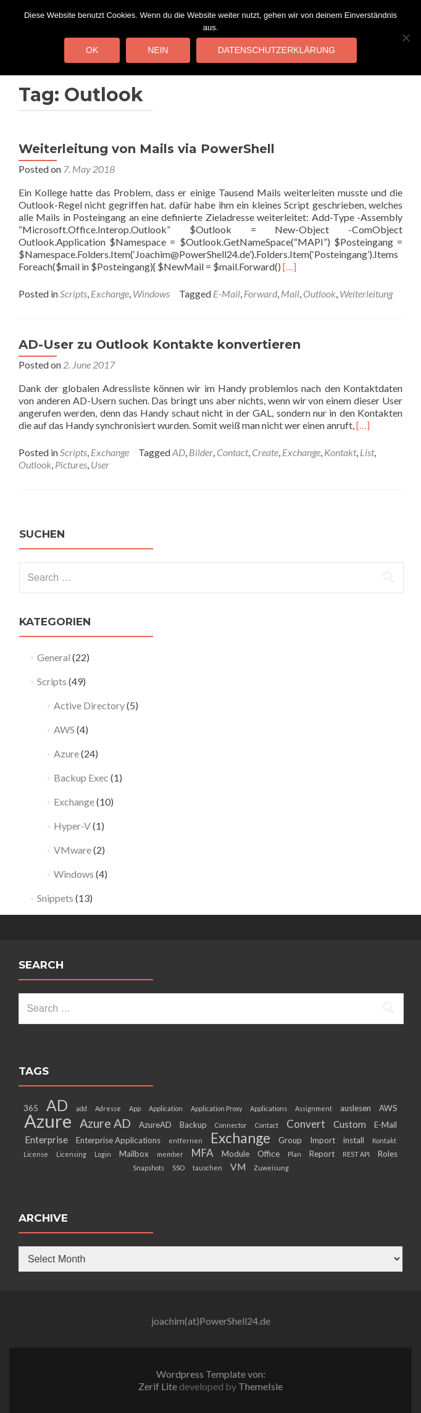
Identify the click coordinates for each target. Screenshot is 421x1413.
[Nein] (405, 37)
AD (178, 452)
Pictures (71, 464)
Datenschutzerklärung (276, 50)
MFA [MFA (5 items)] (202, 1152)
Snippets (55, 898)
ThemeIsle (260, 1386)
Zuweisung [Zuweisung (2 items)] (271, 1168)
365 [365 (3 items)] (30, 1108)
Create (265, 452)
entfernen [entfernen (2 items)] (185, 1140)
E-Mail (226, 293)
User (100, 464)
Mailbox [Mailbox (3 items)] (134, 1154)
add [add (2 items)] (81, 1108)
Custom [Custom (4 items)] (349, 1124)
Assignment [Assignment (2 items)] (313, 1108)
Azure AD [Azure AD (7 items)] (105, 1122)
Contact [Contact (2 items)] (266, 1125)
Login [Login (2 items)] (102, 1154)
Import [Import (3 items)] (322, 1140)
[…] (289, 266)
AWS (64, 729)
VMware (72, 850)
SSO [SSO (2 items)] (178, 1168)
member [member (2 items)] (170, 1154)
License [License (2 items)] (35, 1154)
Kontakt (340, 452)
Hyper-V (72, 826)
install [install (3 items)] (353, 1140)
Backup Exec (81, 777)
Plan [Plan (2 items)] (294, 1154)
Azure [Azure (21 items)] (48, 1121)
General (53, 657)
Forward (260, 293)
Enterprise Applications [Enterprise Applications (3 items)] (118, 1140)
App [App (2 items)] (135, 1108)
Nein (158, 50)
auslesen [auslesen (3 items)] (355, 1108)
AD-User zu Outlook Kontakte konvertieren (160, 344)
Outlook (319, 293)
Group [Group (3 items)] (290, 1140)
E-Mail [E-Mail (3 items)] (385, 1125)
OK (92, 50)
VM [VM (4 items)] (238, 1166)
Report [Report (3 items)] (322, 1154)
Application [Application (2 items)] (166, 1108)
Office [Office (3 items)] (268, 1154)
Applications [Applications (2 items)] (268, 1108)
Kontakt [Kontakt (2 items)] (384, 1140)
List (367, 452)
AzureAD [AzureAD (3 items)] (155, 1125)
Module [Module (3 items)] (235, 1154)
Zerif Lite (158, 1386)
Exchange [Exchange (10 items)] (240, 1137)
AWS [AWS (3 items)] (388, 1108)
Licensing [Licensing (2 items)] (71, 1154)
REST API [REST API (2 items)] (356, 1154)
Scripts (73, 293)
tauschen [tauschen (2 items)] (207, 1168)
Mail (290, 293)
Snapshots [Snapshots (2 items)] (148, 1168)
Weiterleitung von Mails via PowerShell (147, 148)
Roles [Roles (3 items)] (388, 1154)
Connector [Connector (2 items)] (231, 1125)
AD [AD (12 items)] (57, 1105)
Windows (151, 293)
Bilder (201, 452)
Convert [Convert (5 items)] (305, 1123)
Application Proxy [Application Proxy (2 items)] (216, 1108)
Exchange (110, 293)
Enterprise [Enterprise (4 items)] (46, 1139)
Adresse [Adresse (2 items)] (108, 1108)
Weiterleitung (366, 293)
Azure (66, 753)
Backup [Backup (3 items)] (193, 1125)
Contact (232, 452)
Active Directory (89, 705)
